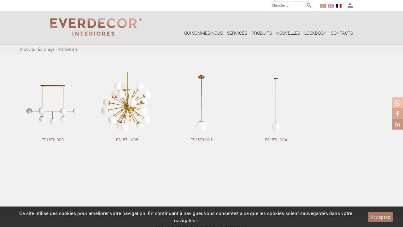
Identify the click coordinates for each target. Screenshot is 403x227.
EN (331, 5)
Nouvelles (288, 33)
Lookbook (315, 33)
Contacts (342, 33)
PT (323, 5)
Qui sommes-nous (203, 33)
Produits (261, 33)
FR (339, 5)
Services (237, 33)
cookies (67, 213)
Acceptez (380, 217)
